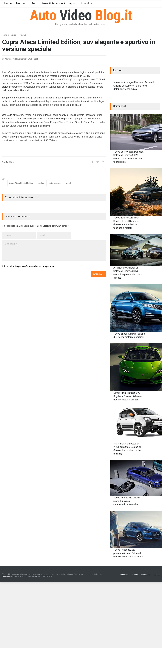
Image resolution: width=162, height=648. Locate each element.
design (41, 183)
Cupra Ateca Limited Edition (21, 183)
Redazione (145, 575)
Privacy (134, 575)
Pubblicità (124, 575)
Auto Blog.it (81, 15)
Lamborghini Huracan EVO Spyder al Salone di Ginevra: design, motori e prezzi (128, 396)
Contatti (157, 575)
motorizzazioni (54, 183)
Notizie (20, 3)
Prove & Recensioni (53, 3)
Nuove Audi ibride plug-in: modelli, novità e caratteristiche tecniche (126, 501)
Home (8, 3)
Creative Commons (10, 576)
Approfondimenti (79, 3)
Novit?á (23, 35)
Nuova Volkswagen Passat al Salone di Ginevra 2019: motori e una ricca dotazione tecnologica (133, 86)
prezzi (68, 183)
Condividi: (8, 161)
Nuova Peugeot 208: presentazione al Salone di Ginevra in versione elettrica (128, 553)
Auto (34, 3)
